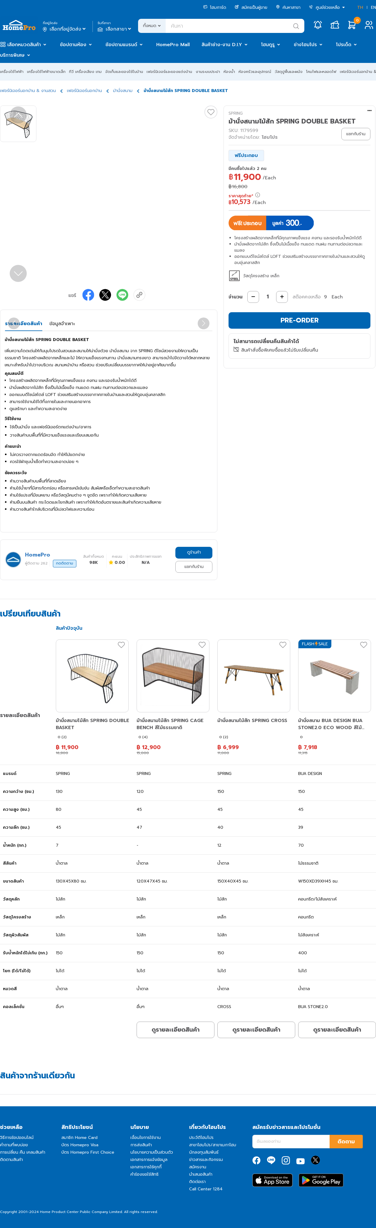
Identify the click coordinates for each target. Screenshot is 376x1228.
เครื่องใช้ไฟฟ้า (12, 71)
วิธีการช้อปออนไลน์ (16, 1138)
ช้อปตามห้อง (73, 44)
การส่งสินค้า (141, 1145)
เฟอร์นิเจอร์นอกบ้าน (84, 91)
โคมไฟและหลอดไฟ (321, 71)
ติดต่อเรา (197, 1182)
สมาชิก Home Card (79, 1138)
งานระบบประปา (208, 71)
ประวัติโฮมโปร (201, 1138)
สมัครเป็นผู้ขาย (251, 7)
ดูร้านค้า (194, 552)
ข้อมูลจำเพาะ (62, 323)
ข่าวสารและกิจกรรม (206, 1160)
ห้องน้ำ (229, 71)
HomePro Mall (173, 44)
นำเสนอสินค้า (200, 1174)
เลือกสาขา (115, 29)
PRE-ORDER (300, 320)
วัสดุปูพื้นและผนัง (289, 71)
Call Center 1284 (206, 1189)
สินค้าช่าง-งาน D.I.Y (222, 44)
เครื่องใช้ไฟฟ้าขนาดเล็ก (46, 71)
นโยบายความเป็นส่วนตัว (151, 1152)
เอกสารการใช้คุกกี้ (146, 1167)
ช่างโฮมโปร (305, 44)
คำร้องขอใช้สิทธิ (144, 1174)
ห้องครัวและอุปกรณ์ (255, 71)
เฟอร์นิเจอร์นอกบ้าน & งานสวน (28, 91)
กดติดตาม (64, 563)
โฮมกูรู (268, 44)
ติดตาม (346, 1141)
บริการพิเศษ (12, 55)
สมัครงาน (197, 1167)
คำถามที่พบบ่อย (14, 1145)
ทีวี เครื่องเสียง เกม (85, 71)
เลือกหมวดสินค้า (24, 44)
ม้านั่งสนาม (122, 91)
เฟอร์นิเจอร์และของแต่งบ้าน (169, 71)
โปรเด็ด (343, 44)
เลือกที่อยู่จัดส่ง (65, 29)
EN (373, 7)
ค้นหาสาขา (288, 7)
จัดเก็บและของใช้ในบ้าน (124, 71)
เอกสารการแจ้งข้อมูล (148, 1160)
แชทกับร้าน (194, 567)
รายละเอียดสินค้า (23, 323)
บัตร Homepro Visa (79, 1145)
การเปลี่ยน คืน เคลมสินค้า (22, 1152)
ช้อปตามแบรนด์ (121, 44)
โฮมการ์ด (214, 7)
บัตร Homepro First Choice (87, 1152)
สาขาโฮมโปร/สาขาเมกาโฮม (212, 1145)
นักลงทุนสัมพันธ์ (204, 1152)
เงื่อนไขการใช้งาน (145, 1138)
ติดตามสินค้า (11, 1160)
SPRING (236, 113)
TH (360, 7)
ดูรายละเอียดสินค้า (175, 1029)
